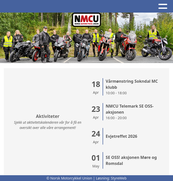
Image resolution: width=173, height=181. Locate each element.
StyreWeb (119, 178)
